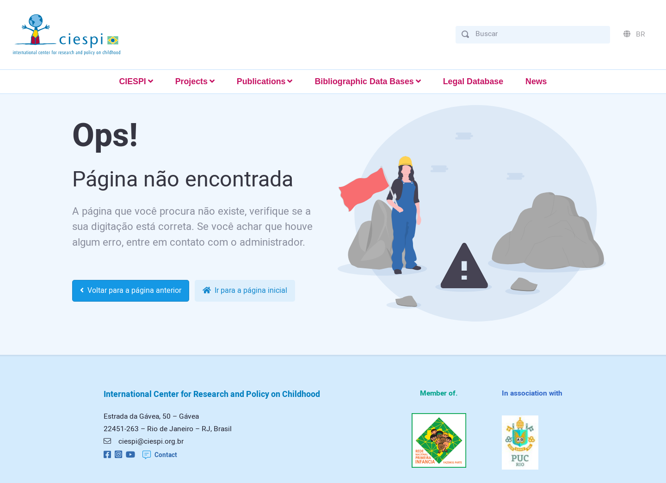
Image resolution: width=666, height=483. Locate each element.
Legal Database (473, 81)
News (536, 81)
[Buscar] (540, 34)
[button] (136, 82)
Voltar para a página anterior (130, 290)
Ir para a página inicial (245, 290)
